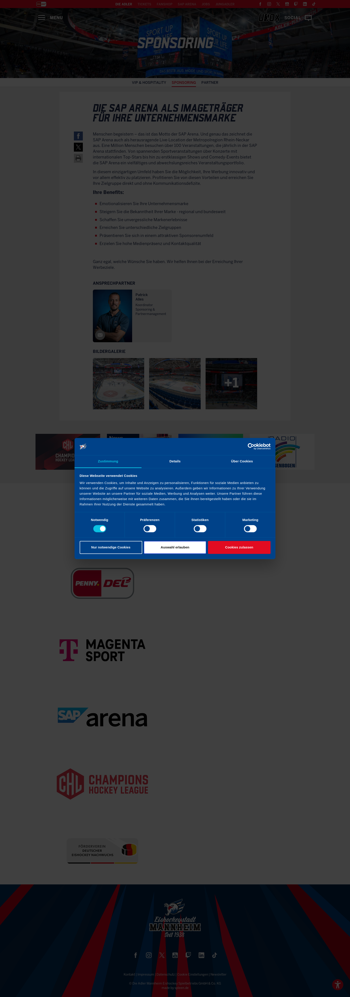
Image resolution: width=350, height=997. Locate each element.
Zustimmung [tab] (108, 461)
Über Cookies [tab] (242, 461)
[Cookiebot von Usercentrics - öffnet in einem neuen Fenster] (251, 446)
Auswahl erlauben (175, 547)
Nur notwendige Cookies (111, 547)
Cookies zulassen (239, 547)
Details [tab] (175, 461)
